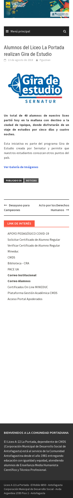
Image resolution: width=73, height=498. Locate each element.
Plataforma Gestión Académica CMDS (32, 293)
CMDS (11, 257)
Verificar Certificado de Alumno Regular (34, 245)
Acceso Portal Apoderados (25, 299)
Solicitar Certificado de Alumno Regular (34, 239)
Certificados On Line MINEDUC (28, 287)
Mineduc (13, 251)
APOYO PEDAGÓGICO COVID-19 (28, 233)
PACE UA (13, 269)
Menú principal (20, 31)
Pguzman (45, 60)
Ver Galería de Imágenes (21, 167)
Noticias (31, 180)
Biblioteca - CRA (18, 263)
